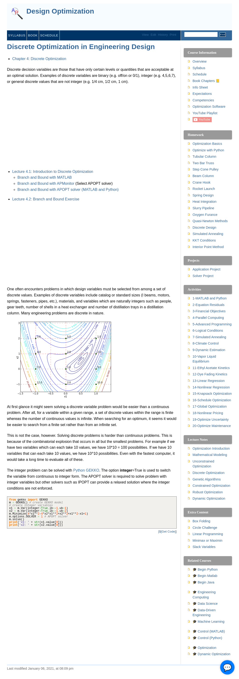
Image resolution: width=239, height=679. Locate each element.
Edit (153, 34)
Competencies (203, 100)
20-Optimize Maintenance (212, 426)
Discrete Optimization (209, 473)
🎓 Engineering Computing (204, 594)
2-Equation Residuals (209, 305)
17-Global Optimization (210, 406)
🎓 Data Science (205, 603)
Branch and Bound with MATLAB (45, 177)
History (163, 34)
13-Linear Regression (209, 381)
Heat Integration (204, 201)
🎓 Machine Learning (208, 621)
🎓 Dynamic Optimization (211, 654)
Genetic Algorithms (207, 479)
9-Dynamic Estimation (209, 350)
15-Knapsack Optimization (212, 393)
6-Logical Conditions (208, 330)
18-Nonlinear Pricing (208, 413)
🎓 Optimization (204, 648)
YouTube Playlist (205, 113)
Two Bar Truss (203, 163)
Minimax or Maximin (207, 540)
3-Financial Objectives (209, 311)
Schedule (49, 35)
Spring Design (203, 195)
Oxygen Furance (205, 215)
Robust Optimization (208, 492)
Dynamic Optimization (209, 498)
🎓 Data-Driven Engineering (204, 612)
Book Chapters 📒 (206, 81)
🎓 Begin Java (203, 582)
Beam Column (203, 176)
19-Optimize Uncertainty (210, 419)
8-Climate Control (206, 343)
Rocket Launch (204, 189)
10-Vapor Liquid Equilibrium (204, 359)
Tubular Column (204, 156)
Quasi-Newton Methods (210, 221)
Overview (200, 61)
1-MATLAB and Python (210, 298)
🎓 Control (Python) (207, 638)
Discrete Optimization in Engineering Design (81, 46)
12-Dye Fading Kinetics (210, 374)
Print (173, 34)
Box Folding (201, 521)
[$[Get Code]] (167, 531)
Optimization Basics (207, 144)
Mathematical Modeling (210, 455)
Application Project (206, 269)
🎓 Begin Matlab (205, 576)
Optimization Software (209, 106)
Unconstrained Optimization (203, 463)
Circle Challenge (205, 528)
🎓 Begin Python (205, 569)
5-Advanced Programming (212, 324)
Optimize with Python (208, 150)
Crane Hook (202, 182)
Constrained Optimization (211, 485)
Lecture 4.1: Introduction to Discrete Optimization (52, 172)
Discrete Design (204, 227)
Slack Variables (204, 547)
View (145, 34)
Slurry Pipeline (203, 208)
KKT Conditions (204, 240)
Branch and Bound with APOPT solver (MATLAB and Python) (68, 190)
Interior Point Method (208, 247)
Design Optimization (60, 11)
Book (33, 35)
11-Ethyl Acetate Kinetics (211, 368)
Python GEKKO (86, 470)
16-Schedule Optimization (212, 400)
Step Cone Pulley (205, 169)
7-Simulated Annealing (209, 337)
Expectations (202, 94)
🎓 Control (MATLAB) (209, 631)
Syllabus (16, 35)
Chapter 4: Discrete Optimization (39, 59)
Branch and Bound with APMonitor (46, 183)
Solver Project (203, 276)
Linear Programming (208, 534)
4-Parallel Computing (208, 318)
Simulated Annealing (208, 234)
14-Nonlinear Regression (211, 387)
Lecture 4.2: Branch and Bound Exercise (45, 199)
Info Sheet (200, 87)
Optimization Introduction (211, 448)
